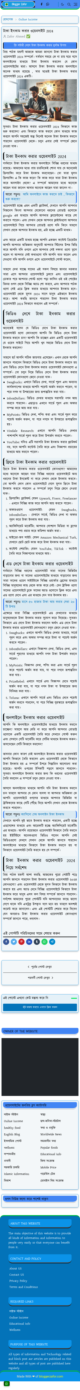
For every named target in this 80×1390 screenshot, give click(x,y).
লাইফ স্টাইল (16, 1311)
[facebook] (41, 4)
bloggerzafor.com (51, 1376)
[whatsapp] (48, 4)
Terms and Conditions (23, 1287)
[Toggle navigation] (75, 4)
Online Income (18, 1317)
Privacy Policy (18, 1281)
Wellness (14, 1330)
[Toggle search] (69, 4)
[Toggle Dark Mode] (62, 4)
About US (15, 1268)
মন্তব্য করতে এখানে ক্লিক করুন (40, 1007)
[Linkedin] (54, 4)
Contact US (16, 1275)
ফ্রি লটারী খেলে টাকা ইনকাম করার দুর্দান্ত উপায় (40, 45)
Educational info (19, 1324)
